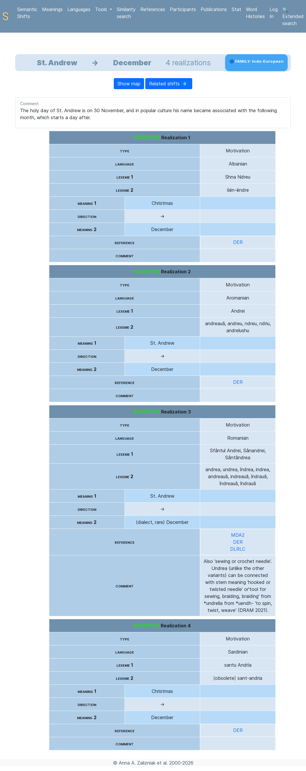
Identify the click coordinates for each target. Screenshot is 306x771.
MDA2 (237, 535)
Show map (129, 84)
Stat (236, 9)
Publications (214, 9)
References (152, 9)
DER (238, 242)
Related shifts (168, 84)
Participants (183, 9)
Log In (274, 12)
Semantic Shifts (27, 12)
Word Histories (255, 12)
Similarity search (126, 12)
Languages (78, 9)
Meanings (52, 9)
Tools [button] (102, 9)
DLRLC (237, 549)
